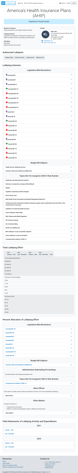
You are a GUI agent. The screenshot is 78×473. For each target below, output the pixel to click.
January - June (9, 430)
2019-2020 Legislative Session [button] (33, 3)
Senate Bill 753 (10, 355)
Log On (74, 3)
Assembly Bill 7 (10, 340)
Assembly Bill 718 (11, 352)
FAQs (68, 3)
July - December (9, 434)
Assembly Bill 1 (10, 336)
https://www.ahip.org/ (49, 42)
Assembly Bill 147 (11, 329)
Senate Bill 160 (10, 333)
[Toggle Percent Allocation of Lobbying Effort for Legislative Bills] (71, 329)
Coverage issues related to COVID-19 (16, 383)
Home (20, 3)
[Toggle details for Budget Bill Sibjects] (71, 167)
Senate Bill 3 (9, 344)
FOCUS (62, 3)
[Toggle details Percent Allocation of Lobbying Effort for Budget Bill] (71, 365)
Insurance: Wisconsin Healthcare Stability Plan (19, 365)
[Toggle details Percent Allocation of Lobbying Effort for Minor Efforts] (71, 396)
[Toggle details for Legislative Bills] (71, 75)
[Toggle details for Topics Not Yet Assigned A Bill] (71, 180)
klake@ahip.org (47, 41)
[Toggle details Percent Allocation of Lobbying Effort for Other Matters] (71, 413)
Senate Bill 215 (10, 348)
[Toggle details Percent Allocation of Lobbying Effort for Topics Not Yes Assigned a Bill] (71, 383)
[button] (8, 3)
